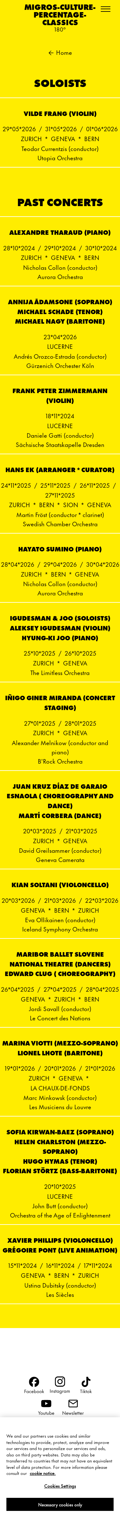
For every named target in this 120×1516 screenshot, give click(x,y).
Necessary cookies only (60, 1508)
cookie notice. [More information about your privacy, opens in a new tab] (43, 1477)
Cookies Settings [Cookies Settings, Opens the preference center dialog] (60, 1490)
